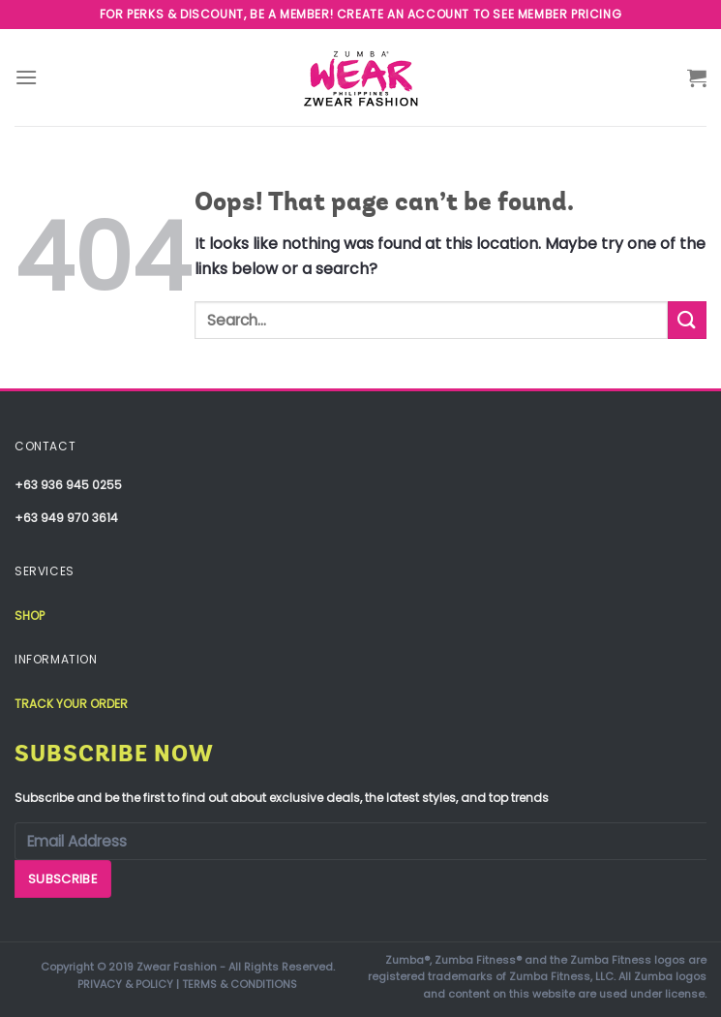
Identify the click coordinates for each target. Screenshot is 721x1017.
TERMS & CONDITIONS (239, 984)
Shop (30, 615)
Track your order (71, 703)
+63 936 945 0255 (68, 485)
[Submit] (687, 320)
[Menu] (26, 77)
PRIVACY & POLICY (125, 984)
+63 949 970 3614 (66, 517)
